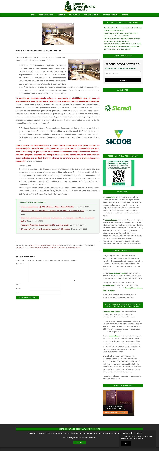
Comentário (20, 264)
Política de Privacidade (136, 438)
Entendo (126, 443)
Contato (79, 442)
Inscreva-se (123, 80)
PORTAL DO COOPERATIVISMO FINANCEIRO (45, 245)
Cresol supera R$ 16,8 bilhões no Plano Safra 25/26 (122, 44)
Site (17, 293)
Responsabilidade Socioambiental (44, 247)
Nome (18, 284)
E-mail (18, 288)
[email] (123, 73)
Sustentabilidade (73, 247)
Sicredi (19, 247)
